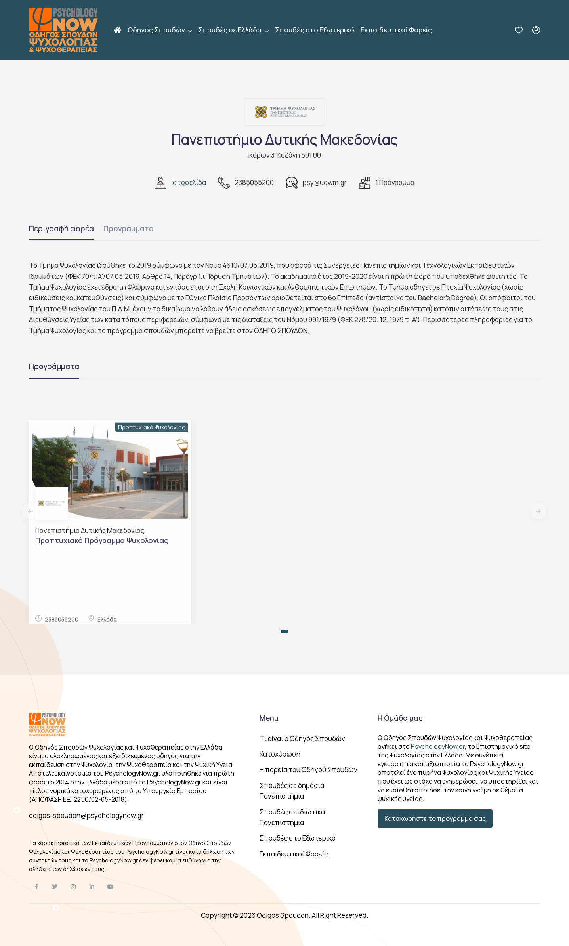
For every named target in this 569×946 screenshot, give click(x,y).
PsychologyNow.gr (438, 746)
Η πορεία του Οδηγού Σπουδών (308, 769)
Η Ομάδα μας (400, 718)
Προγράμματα (128, 228)
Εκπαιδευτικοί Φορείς (396, 29)
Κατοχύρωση (280, 754)
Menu (269, 718)
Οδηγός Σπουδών (157, 29)
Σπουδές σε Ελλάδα (230, 29)
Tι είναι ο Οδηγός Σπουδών (302, 738)
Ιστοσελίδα (188, 182)
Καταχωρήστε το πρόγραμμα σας (435, 818)
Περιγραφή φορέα (61, 228)
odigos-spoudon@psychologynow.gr (86, 815)
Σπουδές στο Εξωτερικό (314, 29)
